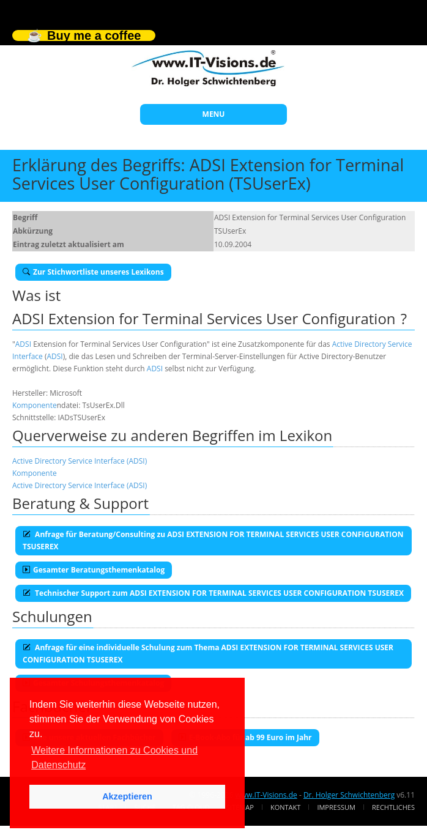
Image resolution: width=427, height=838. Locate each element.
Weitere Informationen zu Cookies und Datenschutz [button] (114, 757)
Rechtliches (393, 807)
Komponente (34, 405)
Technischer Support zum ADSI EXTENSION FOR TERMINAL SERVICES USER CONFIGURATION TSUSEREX (213, 593)
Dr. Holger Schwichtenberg (349, 795)
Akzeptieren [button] (127, 796)
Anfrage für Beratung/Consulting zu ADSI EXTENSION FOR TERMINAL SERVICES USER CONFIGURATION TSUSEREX (213, 540)
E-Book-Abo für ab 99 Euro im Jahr (245, 737)
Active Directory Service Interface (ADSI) (79, 461)
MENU (213, 114)
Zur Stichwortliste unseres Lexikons (93, 272)
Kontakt (285, 807)
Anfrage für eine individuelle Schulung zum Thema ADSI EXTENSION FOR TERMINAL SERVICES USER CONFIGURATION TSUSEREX (208, 653)
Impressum (336, 807)
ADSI (23, 344)
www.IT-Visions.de (266, 795)
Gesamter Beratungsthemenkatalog (94, 570)
